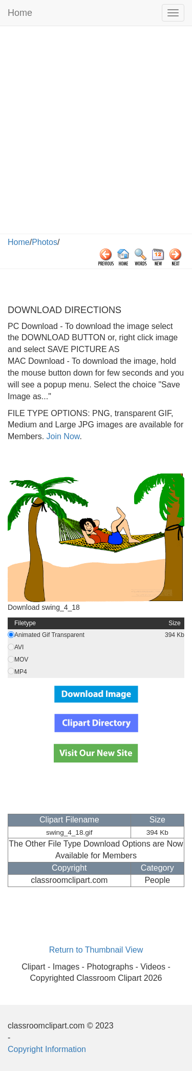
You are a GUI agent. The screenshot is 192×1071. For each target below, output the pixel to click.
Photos (44, 242)
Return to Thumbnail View (96, 949)
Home (20, 13)
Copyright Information (47, 1049)
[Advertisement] (96, 132)
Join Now (61, 436)
